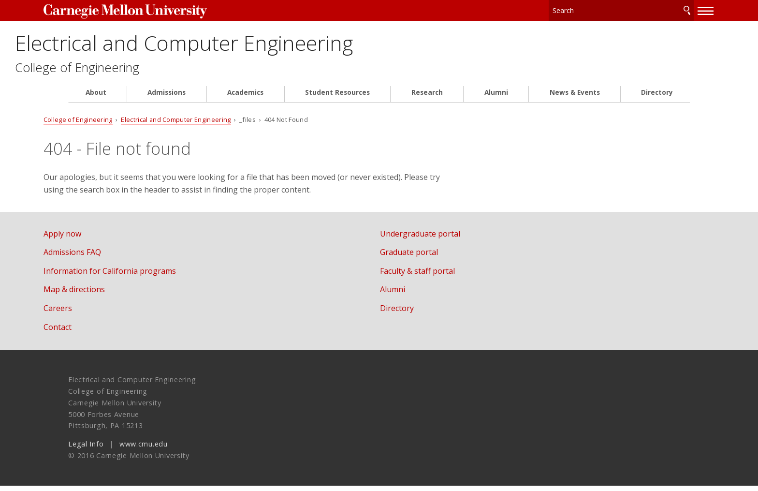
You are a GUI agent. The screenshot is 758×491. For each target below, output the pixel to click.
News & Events (575, 97)
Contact (82, 332)
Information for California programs (134, 276)
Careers (82, 313)
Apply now (87, 239)
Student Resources (337, 97)
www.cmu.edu (143, 449)
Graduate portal (421, 257)
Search (662, 9)
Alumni (496, 97)
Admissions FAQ (97, 257)
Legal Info (85, 449)
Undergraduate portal (432, 239)
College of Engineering (133, 73)
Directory (657, 97)
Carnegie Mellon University (145, 10)
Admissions (166, 97)
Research (427, 97)
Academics (245, 97)
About (96, 97)
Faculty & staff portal (429, 276)
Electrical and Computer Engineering (265, 45)
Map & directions (99, 294)
